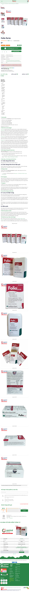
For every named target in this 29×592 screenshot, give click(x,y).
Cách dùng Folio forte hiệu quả (3, 96)
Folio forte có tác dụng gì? (3, 85)
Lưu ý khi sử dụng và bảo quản (3, 104)
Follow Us (2, 578)
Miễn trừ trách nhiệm (12, 573)
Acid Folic (2, 129)
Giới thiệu (11, 568)
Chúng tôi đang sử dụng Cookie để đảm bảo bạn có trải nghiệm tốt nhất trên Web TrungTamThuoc (14, 561)
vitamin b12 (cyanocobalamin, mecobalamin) (21, 547)
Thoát (16, 562)
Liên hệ (11, 569)
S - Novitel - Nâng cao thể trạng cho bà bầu (11, 156)
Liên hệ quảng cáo (12, 581)
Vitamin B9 (2, 130)
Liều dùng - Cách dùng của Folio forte (3, 90)
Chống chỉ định (3, 99)
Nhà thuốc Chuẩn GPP (11, 571)
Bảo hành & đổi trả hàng (17, 574)
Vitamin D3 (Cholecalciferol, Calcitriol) (15, 61)
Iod (20, 61)
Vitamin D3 (2, 140)
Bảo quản (3, 108)
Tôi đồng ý (13, 562)
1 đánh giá (11, 40)
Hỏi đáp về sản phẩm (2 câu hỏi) (9, 489)
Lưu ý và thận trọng (3, 106)
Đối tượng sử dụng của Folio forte (3, 88)
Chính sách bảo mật (14, 561)
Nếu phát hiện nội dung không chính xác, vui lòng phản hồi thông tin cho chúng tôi (11, 65)
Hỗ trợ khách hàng (11, 565)
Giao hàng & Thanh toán (17, 576)
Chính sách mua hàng (17, 569)
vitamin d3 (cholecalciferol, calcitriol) (22, 548)
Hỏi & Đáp (14, 74)
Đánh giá (25, 74)
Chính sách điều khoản (17, 567)
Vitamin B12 (3, 136)
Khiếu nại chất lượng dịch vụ (12, 579)
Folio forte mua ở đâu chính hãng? (3, 113)
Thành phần (2, 83)
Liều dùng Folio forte (3, 93)
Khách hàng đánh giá (6, 505)
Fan (3, 574)
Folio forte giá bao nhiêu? (3, 111)
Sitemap (16, 579)
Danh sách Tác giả (17, 578)
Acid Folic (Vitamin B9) (9, 60)
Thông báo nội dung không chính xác (12, 576)
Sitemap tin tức (17, 580)
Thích (5, 501)
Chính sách (18, 564)
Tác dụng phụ (3, 100)
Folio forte (21, 538)
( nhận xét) (3, 512)
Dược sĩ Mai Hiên (10, 67)
